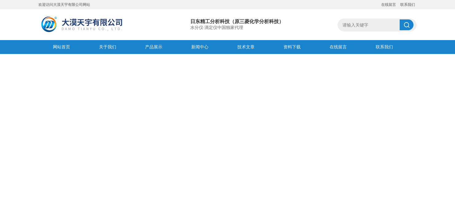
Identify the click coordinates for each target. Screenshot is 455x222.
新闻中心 (199, 46)
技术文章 (246, 46)
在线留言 (388, 4)
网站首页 (61, 46)
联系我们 (407, 4)
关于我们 (107, 46)
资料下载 (292, 46)
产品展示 (153, 46)
